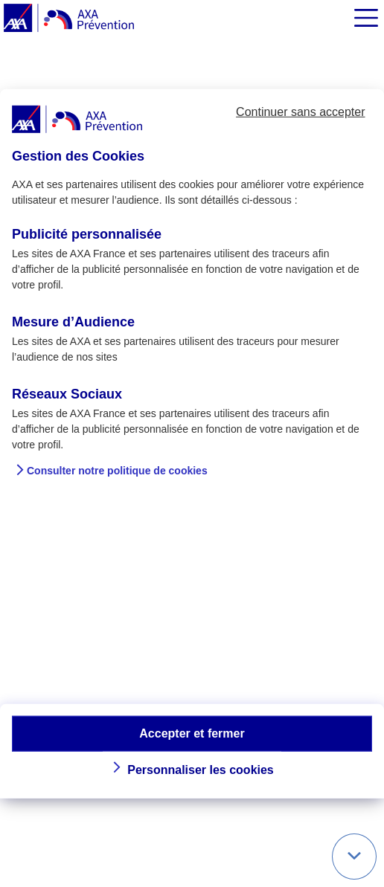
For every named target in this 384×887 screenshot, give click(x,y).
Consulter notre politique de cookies (117, 471)
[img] (366, 18)
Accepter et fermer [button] (191, 732)
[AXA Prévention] (69, 18)
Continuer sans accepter (300, 112)
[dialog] (192, 443)
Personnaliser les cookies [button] (200, 770)
